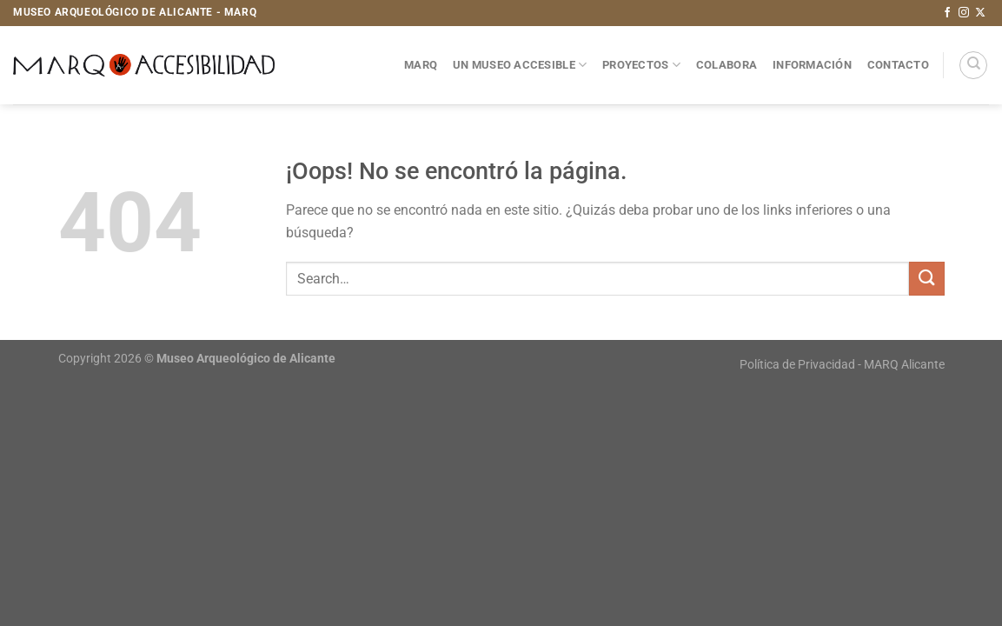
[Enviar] (926, 279)
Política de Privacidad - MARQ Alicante (842, 364)
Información (812, 64)
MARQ (420, 64)
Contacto (898, 64)
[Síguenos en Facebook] (947, 13)
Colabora (726, 64)
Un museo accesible (520, 65)
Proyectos (641, 65)
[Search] (973, 65)
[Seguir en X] (980, 13)
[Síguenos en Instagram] (964, 13)
